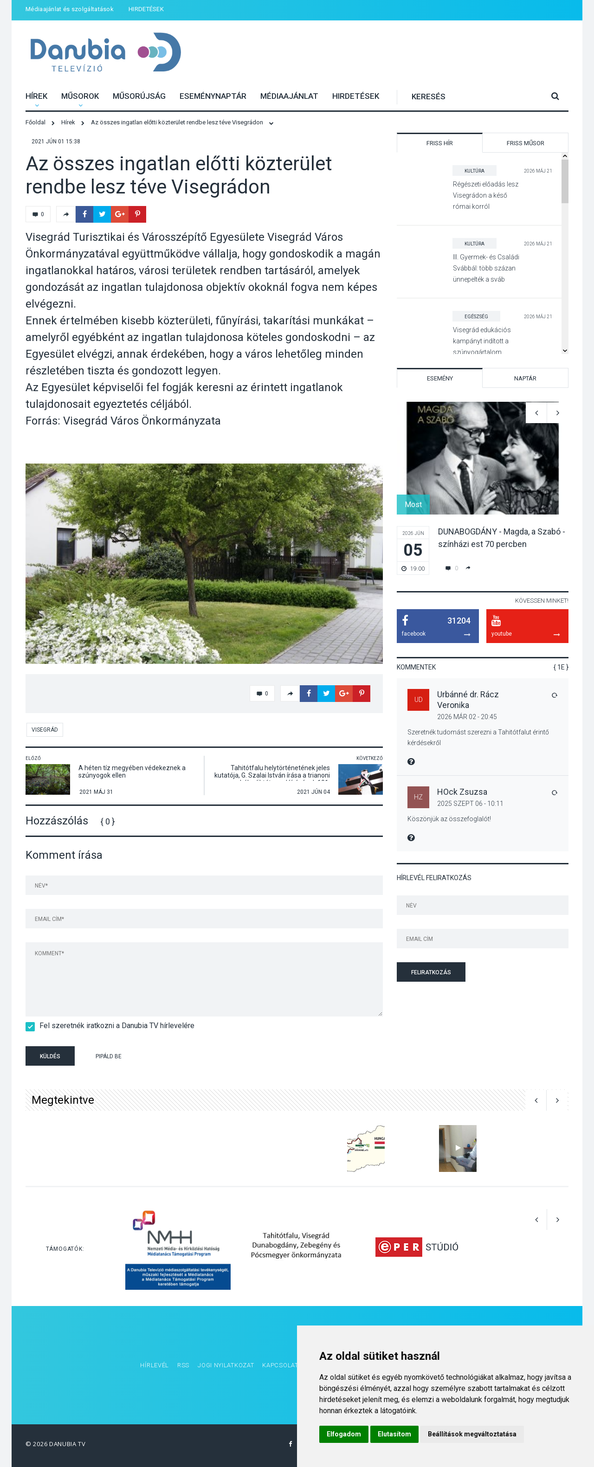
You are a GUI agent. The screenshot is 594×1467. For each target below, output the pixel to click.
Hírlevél (154, 1365)
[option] (204, 563)
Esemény (440, 378)
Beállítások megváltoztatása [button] (472, 1434)
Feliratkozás (431, 972)
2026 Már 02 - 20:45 (467, 717)
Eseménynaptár (213, 96)
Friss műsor (525, 143)
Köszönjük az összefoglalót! (449, 819)
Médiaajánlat (289, 96)
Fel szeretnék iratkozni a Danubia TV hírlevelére (114, 1025)
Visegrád (45, 730)
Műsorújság (139, 96)
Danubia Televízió (106, 53)
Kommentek (416, 667)
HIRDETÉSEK (146, 9)
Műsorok (80, 96)
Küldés (50, 1056)
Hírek (36, 96)
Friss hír (439, 143)
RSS (183, 1365)
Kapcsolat (280, 1365)
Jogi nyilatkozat (226, 1365)
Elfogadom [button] (344, 1434)
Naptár (525, 378)
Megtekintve (63, 1100)
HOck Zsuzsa (462, 792)
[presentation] (203, 1057)
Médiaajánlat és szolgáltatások (70, 9)
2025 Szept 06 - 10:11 (470, 803)
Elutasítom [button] (394, 1434)
